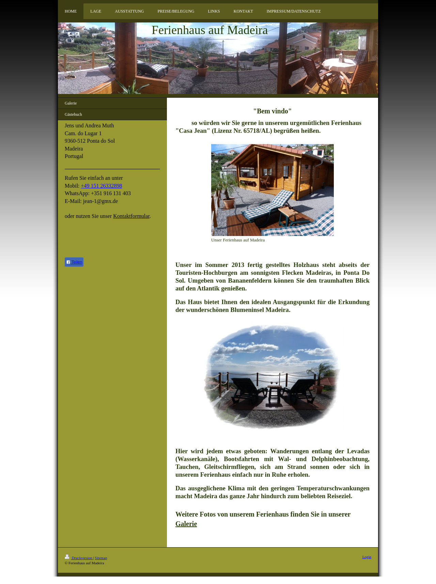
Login (366, 557)
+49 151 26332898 (101, 186)
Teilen (74, 262)
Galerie (186, 523)
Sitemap (101, 558)
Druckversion (79, 558)
